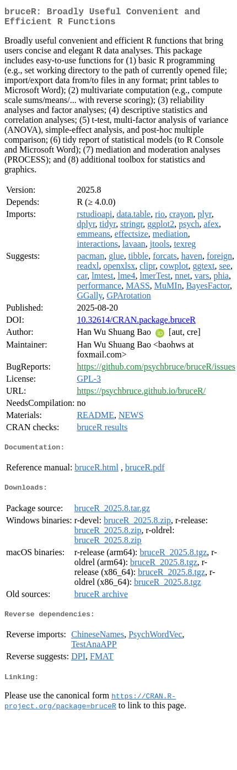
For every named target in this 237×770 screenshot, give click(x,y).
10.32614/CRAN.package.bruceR (136, 324)
